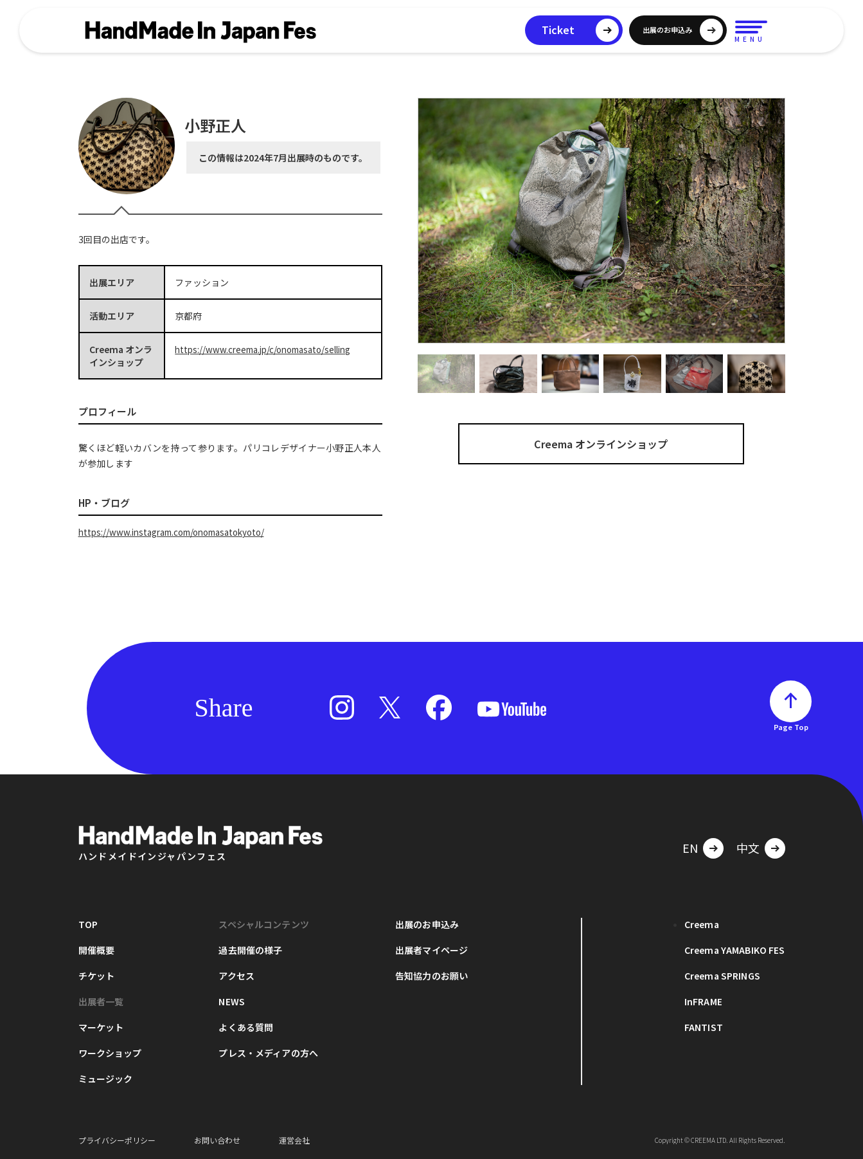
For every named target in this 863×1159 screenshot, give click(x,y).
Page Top (791, 726)
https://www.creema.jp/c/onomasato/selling (270, 349)
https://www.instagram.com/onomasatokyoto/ (179, 531)
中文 (748, 847)
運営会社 (294, 1139)
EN (690, 847)
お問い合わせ (217, 1139)
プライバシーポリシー (117, 1139)
